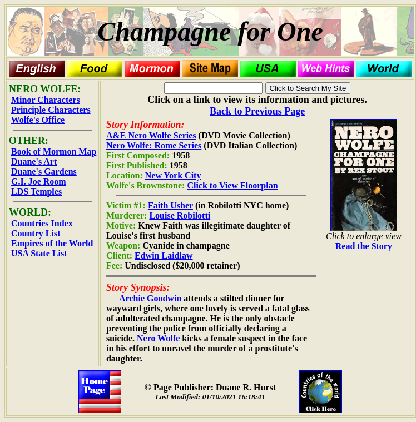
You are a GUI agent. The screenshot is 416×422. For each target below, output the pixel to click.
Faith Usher (170, 205)
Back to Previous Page (257, 111)
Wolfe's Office (38, 120)
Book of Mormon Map (53, 151)
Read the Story (363, 246)
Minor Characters (45, 100)
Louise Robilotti (179, 215)
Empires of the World (52, 243)
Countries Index (42, 223)
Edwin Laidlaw (163, 255)
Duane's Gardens (44, 171)
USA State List (39, 253)
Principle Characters (51, 110)
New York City (173, 175)
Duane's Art (34, 161)
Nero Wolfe (158, 338)
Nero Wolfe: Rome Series (153, 145)
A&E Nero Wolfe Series (151, 135)
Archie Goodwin (150, 298)
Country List (35, 233)
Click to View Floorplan (232, 185)
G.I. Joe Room (38, 181)
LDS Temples (36, 191)
